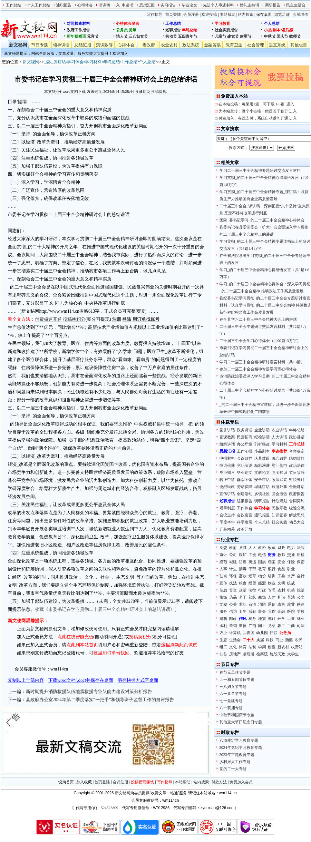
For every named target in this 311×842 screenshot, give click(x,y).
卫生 (243, 611)
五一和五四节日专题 (236, 679)
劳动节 (171, 36)
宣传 (223, 583)
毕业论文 (189, 5)
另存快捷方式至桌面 (138, 680)
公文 (301, 597)
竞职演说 (244, 465)
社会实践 (279, 522)
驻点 (223, 576)
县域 (243, 547)
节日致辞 (297, 472)
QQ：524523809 (104, 808)
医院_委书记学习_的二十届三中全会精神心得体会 (262, 220)
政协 (262, 547)
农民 (299, 640)
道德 (243, 625)
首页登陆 (173, 14)
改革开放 (244, 529)
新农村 (283, 647)
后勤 (252, 611)
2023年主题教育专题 (236, 754)
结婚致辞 (297, 458)
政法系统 (190, 45)
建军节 (245, 36)
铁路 (301, 604)
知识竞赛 (279, 515)
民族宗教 (279, 508)
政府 (233, 547)
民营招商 (244, 437)
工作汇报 (244, 451)
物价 (262, 576)
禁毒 (243, 569)
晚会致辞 (279, 458)
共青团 (248, 633)
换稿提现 (159, 91)
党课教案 (227, 437)
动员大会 (297, 522)
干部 (252, 569)
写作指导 (154, 14)
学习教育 (222, 23)
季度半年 (227, 522)
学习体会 (75, 61)
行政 (262, 590)
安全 (281, 562)
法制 (252, 647)
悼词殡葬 (227, 465)
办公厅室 (244, 444)
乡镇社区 (262, 494)
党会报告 (279, 494)
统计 (272, 618)
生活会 (235, 640)
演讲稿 (104, 5)
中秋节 (270, 36)
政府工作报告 (78, 30)
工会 (252, 555)
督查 (233, 590)
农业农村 (169, 45)
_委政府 (147, 45)
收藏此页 (142, 91)
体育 (243, 647)
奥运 (252, 562)
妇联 (273, 633)
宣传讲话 (227, 494)
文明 (281, 583)
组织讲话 (227, 444)
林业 (301, 618)
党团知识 (279, 472)
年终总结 (189, 30)
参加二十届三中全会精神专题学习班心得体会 (258, 369)
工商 (291, 625)
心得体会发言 (127, 23)
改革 (272, 547)
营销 (233, 625)
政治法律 (297, 465)
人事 (223, 569)
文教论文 (262, 472)
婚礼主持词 (249, 5)
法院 (301, 547)
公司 (233, 555)
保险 (291, 562)
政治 (243, 590)
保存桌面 (264, 14)
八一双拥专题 (231, 708)
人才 (272, 597)
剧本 (276, 30)
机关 (291, 590)
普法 (291, 597)
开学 (281, 618)
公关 (233, 604)
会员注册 (191, 14)
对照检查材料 (78, 23)
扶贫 (223, 654)
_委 (47, 61)
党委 (223, 547)
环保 (233, 576)
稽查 (272, 647)
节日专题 (39, 45)
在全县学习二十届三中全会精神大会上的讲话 (258, 319)
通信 (272, 604)
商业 (279, 640)
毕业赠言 (227, 472)
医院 (291, 611)
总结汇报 (82, 45)
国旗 (262, 562)
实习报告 (168, 5)
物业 (272, 583)
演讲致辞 (104, 45)
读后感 (287, 30)
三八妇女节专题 (233, 686)
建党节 (233, 36)
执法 (233, 583)
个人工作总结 (38, 5)
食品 (281, 569)
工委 (281, 576)
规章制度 (227, 508)
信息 (223, 590)
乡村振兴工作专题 (234, 761)
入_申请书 (124, 5)
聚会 (262, 611)
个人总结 (271, 23)
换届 (260, 640)
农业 (223, 633)
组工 (223, 647)
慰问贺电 (279, 465)
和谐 (281, 597)
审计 (223, 555)
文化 (233, 647)
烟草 (252, 576)
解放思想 (297, 515)
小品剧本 (262, 451)
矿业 (291, 569)
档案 (272, 562)
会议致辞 (244, 458)
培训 (272, 576)
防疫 (243, 562)
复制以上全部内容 (26, 680)
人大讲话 (279, 437)
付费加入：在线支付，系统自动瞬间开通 (258, 118)
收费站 (297, 647)
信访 (233, 611)
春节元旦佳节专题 (234, 672)
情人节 (122, 36)
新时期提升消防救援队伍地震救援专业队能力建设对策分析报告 (89, 691)
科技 (270, 640)
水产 (291, 576)
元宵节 (93, 36)
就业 (291, 604)
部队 (252, 597)
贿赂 (289, 640)
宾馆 (272, 611)
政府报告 (297, 494)
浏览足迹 (282, 14)
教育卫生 (234, 45)
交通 (291, 555)
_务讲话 (58, 61)
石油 (252, 604)
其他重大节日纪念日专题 (240, 722)
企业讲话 (262, 430)
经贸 (252, 583)
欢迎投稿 (209, 14)
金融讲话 (297, 487)
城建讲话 (262, 487)
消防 (262, 604)
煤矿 (243, 555)
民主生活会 (296, 5)
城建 (233, 562)
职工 (281, 625)
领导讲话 (61, 45)
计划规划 (279, 501)
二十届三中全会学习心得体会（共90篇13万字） (260, 340)
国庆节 (282, 36)
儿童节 (220, 36)
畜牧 (243, 576)
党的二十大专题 (233, 769)
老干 (243, 597)
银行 (272, 569)
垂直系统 (277, 45)
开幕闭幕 (227, 529)
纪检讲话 (262, 437)
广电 (252, 625)
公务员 (122, 30)
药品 (233, 597)
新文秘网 (18, 45)
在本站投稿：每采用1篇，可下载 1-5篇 (256, 104)
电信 (262, 555)
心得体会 (85, 5)
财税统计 (297, 479)
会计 (301, 576)
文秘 (223, 604)
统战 (291, 583)
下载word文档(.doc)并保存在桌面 (80, 680)
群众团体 (244, 479)
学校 (301, 611)
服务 (223, 611)
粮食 (243, 583)
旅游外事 (279, 487)
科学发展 (244, 522)
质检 (301, 555)
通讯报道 (262, 515)
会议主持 (227, 515)
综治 (301, 590)
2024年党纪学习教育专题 (240, 747)
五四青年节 (187, 36)
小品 (268, 30)
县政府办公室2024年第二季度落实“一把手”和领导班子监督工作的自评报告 (100, 699)
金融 (281, 611)
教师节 (295, 36)
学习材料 (93, 61)
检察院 (262, 654)
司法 (301, 625)
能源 (262, 583)
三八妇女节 (138, 36)
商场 (262, 597)
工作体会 (244, 508)
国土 (262, 625)
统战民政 (227, 487)
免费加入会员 (241, 782)
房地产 (235, 654)
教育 (262, 569)
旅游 (223, 597)
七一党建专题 (231, 701)
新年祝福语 (76, 36)
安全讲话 (262, 479)
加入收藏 (84, 782)
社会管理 (255, 45)
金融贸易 (212, 45)
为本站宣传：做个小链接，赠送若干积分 (258, 111)
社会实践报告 (226, 30)
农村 (281, 590)
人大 (252, 547)
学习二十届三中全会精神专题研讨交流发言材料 (260, 170)
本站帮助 (227, 14)
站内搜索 (245, 14)
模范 (223, 562)
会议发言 (244, 515)
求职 (243, 604)
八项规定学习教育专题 (238, 740)
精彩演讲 (262, 465)
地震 (262, 618)
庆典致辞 (262, 458)
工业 (291, 618)
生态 (223, 640)
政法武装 (279, 479)
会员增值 (300, 14)
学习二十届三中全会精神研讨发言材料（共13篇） (262, 362)
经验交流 (297, 508)
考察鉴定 (297, 451)
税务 (252, 618)
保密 (301, 562)
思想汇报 (147, 5)
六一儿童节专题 (233, 693)
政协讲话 (297, 437)
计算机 (235, 633)
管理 (272, 590)
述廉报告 (244, 501)
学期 (262, 647)
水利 (223, 625)
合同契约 (297, 501)
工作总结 (13, 5)
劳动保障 (244, 487)
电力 (291, 547)
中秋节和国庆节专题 (236, 715)
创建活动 (244, 494)
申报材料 (227, 458)
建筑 (223, 618)
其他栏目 (298, 45)
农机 (281, 604)
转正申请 (227, 479)
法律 (252, 590)
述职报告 (64, 5)
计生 (233, 569)
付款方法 (219, 782)
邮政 (233, 618)
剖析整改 (262, 444)
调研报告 (272, 5)
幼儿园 (262, 633)
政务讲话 (244, 430)
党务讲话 (227, 430)
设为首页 (66, 782)
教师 (281, 555)
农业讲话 (279, 430)
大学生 (293, 654)
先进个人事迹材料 (218, 5)
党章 (132, 30)
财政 (281, 547)
